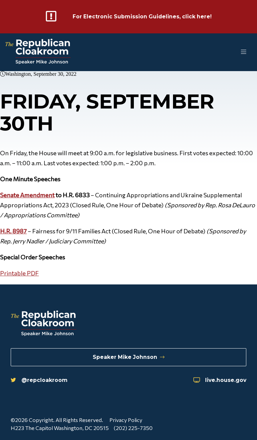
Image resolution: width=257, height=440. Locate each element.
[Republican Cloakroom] (38, 52)
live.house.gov (219, 380)
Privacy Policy (125, 420)
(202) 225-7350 (133, 428)
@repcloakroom (39, 380)
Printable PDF (19, 273)
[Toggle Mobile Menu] (230, 52)
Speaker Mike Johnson (128, 357)
